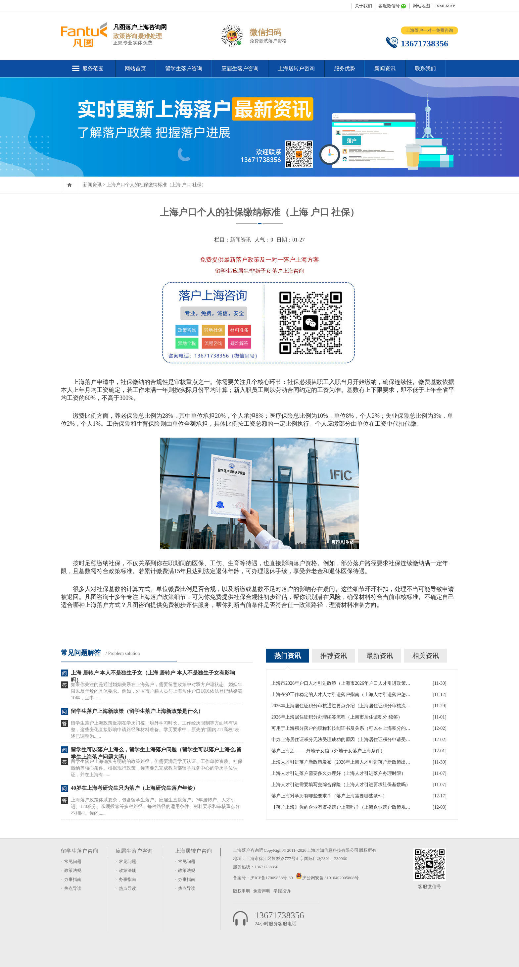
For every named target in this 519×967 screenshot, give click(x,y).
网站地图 (421, 5)
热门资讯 (287, 655)
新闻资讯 (385, 68)
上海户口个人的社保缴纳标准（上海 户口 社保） (156, 184)
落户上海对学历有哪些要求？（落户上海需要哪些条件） (329, 795)
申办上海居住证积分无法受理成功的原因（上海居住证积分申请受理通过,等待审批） (340, 739)
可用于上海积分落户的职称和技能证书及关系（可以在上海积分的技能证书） (340, 728)
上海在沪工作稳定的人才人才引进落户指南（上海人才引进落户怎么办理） (340, 694)
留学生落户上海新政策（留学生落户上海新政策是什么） (137, 711)
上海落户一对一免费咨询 (429, 30)
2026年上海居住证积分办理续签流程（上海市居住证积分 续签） (336, 717)
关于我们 (363, 5)
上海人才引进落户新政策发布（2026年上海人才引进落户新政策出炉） (340, 762)
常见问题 (72, 861)
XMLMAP (445, 5)
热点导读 (72, 888)
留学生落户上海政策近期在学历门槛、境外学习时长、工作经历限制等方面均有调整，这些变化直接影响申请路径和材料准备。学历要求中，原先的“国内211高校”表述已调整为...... (155, 730)
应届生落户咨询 (240, 68)
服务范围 (93, 68)
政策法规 (72, 870)
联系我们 (425, 68)
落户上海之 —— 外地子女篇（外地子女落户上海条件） (328, 750)
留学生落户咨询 (183, 68)
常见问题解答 (81, 652)
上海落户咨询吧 (248, 850)
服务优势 (344, 68)
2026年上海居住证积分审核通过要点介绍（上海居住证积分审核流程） (340, 705)
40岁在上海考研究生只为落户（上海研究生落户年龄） (134, 788)
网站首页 (135, 68)
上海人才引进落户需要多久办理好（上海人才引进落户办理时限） (338, 773)
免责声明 (261, 890)
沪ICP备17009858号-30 (271, 877)
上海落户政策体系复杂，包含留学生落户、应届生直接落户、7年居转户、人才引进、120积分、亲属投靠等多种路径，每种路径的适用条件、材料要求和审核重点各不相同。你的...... (155, 806)
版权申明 (241, 890)
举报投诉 (282, 890)
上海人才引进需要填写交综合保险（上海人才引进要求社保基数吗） (340, 784)
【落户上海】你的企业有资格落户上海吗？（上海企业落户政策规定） (340, 807)
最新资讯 (379, 655)
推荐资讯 (333, 655)
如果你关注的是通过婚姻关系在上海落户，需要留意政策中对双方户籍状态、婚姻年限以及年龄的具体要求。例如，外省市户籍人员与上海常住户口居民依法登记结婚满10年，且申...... (156, 691)
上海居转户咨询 (296, 68)
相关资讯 (425, 655)
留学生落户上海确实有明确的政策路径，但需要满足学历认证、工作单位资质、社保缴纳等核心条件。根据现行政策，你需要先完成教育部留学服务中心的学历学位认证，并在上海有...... (156, 768)
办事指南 (72, 879)
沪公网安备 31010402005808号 (330, 877)
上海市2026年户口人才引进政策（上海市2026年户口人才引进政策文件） (340, 683)
